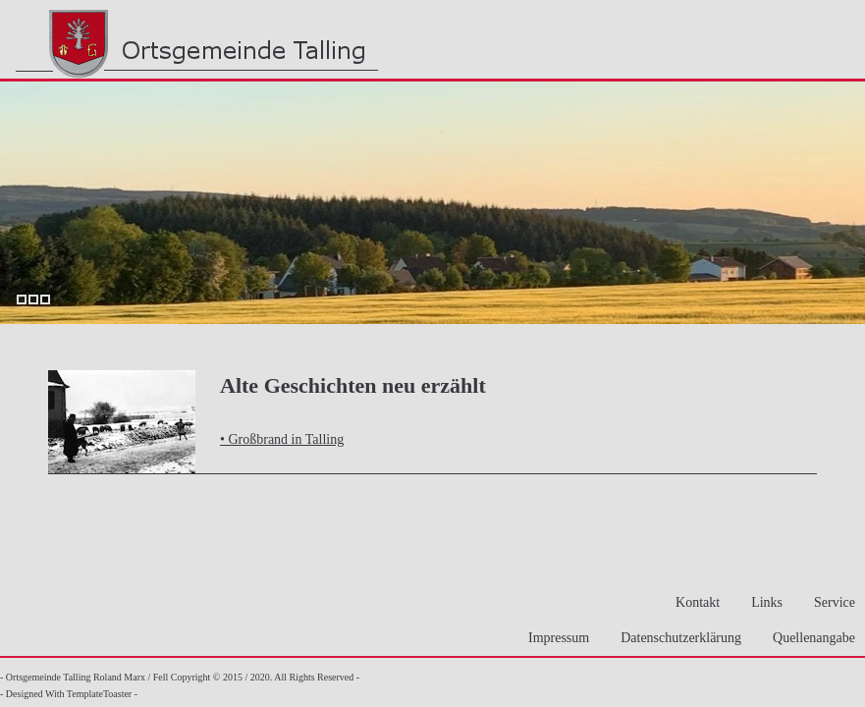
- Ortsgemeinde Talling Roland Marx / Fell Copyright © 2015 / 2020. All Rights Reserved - (179, 677)
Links (761, 602)
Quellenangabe (808, 637)
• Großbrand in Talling (282, 439)
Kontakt (692, 602)
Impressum (552, 637)
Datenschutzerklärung (675, 637)
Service (828, 602)
